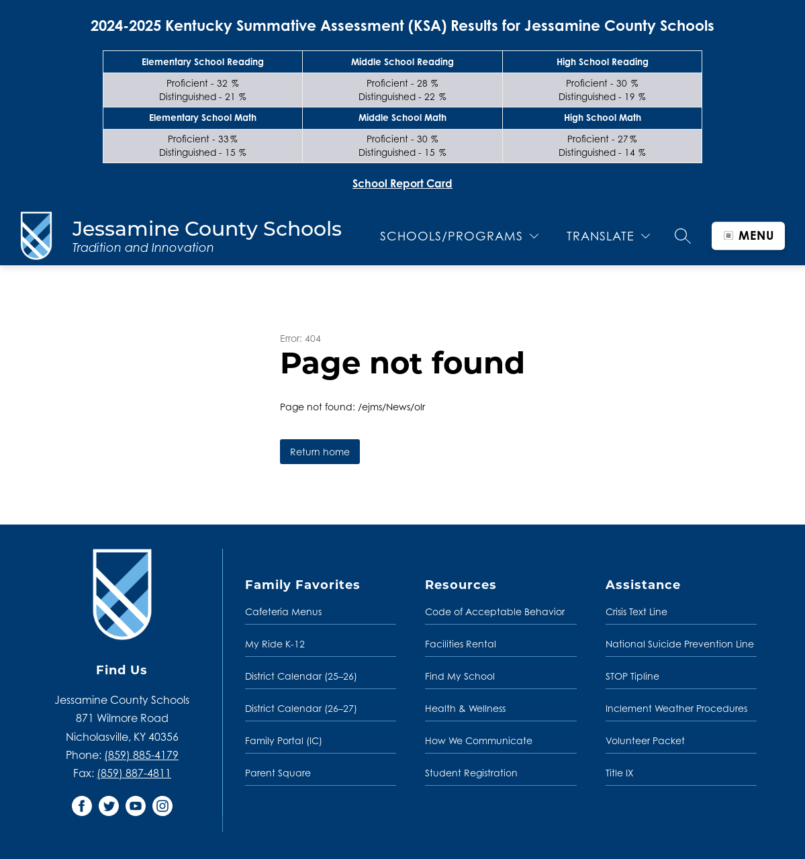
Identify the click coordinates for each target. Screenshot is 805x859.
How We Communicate (478, 740)
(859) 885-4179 (141, 755)
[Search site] (683, 236)
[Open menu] (748, 236)
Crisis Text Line (636, 611)
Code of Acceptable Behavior (495, 611)
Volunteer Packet (645, 740)
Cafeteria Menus (283, 611)
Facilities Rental (460, 643)
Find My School (460, 676)
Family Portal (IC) (283, 740)
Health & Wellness (465, 708)
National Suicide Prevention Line (680, 643)
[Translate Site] (608, 236)
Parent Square (278, 772)
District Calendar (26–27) (301, 708)
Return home (320, 451)
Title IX (620, 772)
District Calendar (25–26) (301, 676)
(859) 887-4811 (134, 773)
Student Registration (471, 772)
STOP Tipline (632, 676)
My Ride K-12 (275, 643)
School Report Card (402, 183)
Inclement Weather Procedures (676, 708)
